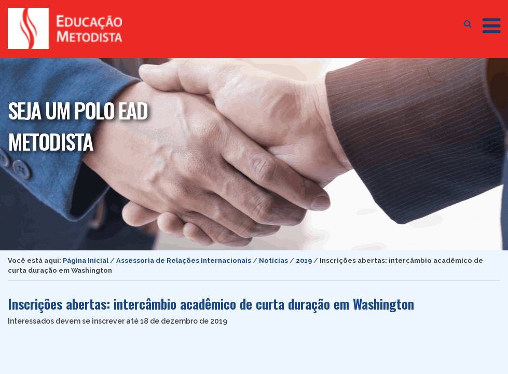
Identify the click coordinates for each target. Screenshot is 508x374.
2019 (304, 260)
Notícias (273, 260)
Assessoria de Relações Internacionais (183, 260)
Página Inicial (85, 260)
